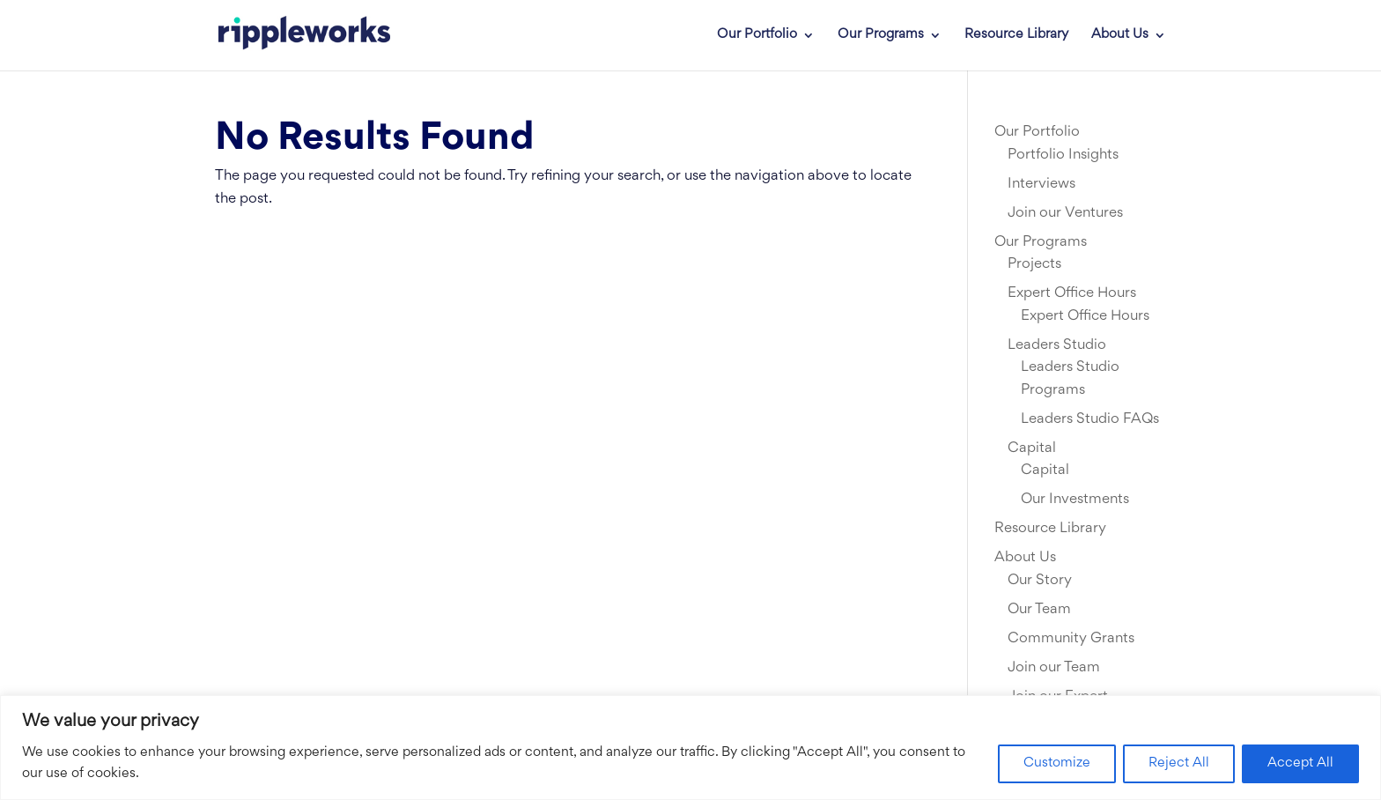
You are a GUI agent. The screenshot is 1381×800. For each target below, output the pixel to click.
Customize (1056, 763)
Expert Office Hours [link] (1072, 293)
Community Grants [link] (1071, 639)
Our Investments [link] (1075, 500)
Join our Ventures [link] (1065, 213)
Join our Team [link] (1054, 668)
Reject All (1178, 763)
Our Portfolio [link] (757, 35)
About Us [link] (1119, 35)
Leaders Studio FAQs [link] (1090, 419)
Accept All (1300, 763)
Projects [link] (1034, 264)
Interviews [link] (1041, 184)
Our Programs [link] (881, 35)
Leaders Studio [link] (1057, 345)
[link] (291, 35)
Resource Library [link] (1016, 35)
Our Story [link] (1040, 581)
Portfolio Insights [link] (1063, 155)
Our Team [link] (1039, 610)
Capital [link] (1032, 448)
